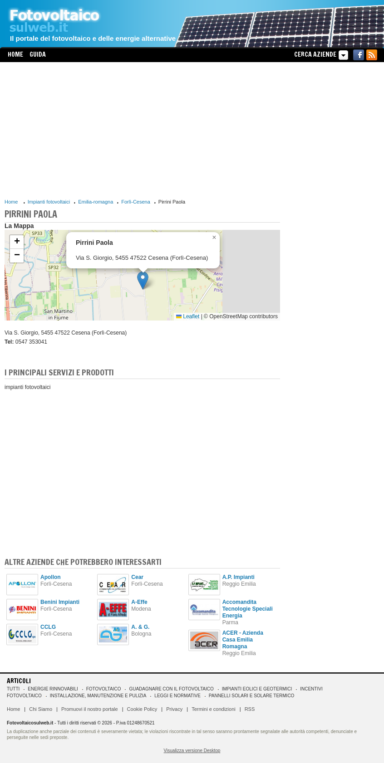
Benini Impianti (59, 602)
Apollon (50, 577)
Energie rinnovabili (53, 688)
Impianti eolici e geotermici (257, 688)
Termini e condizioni (214, 709)
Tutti (13, 688)
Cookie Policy (142, 709)
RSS (250, 709)
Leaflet (187, 316)
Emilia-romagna (95, 201)
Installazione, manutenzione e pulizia (98, 695)
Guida (38, 54)
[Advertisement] (142, 130)
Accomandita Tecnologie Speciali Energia (247, 609)
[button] (142, 280)
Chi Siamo (40, 709)
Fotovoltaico (103, 688)
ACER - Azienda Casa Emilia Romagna (242, 640)
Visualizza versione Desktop (192, 750)
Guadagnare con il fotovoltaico (171, 688)
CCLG (48, 627)
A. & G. (140, 627)
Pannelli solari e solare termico (252, 695)
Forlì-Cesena (135, 201)
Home (15, 54)
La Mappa (19, 225)
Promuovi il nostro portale (89, 709)
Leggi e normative (177, 695)
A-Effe (139, 602)
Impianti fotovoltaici (49, 201)
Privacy (174, 709)
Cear (137, 577)
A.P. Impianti (238, 577)
